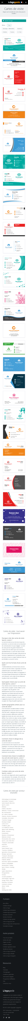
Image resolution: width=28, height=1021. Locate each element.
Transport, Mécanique (7, 856)
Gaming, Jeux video (7, 890)
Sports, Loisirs (5, 805)
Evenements (5, 833)
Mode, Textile (5, 886)
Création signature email (9, 947)
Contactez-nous (7, 983)
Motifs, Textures (6, 831)
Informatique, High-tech (8, 878)
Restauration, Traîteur (7, 865)
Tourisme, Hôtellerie (7, 850)
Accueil (14, 2)
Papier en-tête (7, 942)
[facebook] (4, 1018)
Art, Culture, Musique (7, 814)
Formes (4, 874)
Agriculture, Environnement (9, 852)
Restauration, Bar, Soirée (8, 839)
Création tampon (7, 944)
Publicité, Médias (6, 859)
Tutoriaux (5, 970)
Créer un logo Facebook (9, 951)
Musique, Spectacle (7, 854)
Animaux (4, 807)
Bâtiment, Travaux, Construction (10, 810)
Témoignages (6, 972)
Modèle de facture (7, 949)
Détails (3, 869)
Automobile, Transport (8, 801)
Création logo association (9, 912)
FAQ (4, 981)
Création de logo (7, 905)
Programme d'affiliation (9, 979)
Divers (3, 888)
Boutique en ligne (6, 822)
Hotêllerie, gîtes (6, 825)
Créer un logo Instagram (9, 956)
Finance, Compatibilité (7, 863)
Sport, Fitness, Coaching (8, 867)
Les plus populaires (7, 876)
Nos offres (6, 903)
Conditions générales (8, 974)
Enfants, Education (6, 808)
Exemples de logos (8, 926)
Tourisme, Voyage (6, 820)
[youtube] (9, 1018)
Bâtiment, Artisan (6, 837)
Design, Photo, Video (7, 880)
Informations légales (8, 976)
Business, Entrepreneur (8, 835)
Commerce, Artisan (7, 884)
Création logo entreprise (9, 910)
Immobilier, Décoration (8, 818)
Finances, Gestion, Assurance (9, 816)
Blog (4, 967)
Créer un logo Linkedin (8, 953)
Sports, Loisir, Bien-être (8, 840)
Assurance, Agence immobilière (10, 861)
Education (4, 844)
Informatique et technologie (9, 799)
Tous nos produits (7, 937)
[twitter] (6, 1018)
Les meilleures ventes (7, 827)
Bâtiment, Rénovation (7, 857)
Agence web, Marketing (8, 829)
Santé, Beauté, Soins (7, 848)
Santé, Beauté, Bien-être (8, 803)
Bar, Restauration (6, 812)
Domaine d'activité (7, 914)
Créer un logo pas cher (9, 921)
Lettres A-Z (5, 846)
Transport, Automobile (8, 842)
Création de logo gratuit (9, 919)
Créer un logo (6, 908)
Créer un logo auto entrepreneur (11, 923)
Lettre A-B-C (5, 824)
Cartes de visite (7, 940)
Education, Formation (7, 882)
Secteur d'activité (7, 917)
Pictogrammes (5, 873)
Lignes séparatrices (7, 871)
